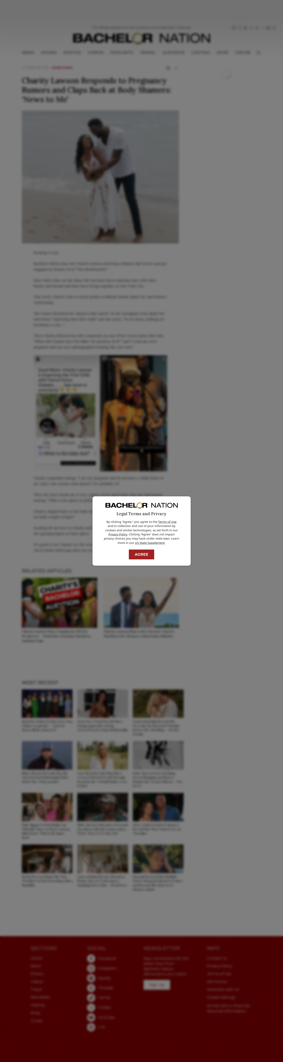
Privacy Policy (117, 534)
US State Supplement (150, 543)
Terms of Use (167, 522)
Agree (141, 554)
